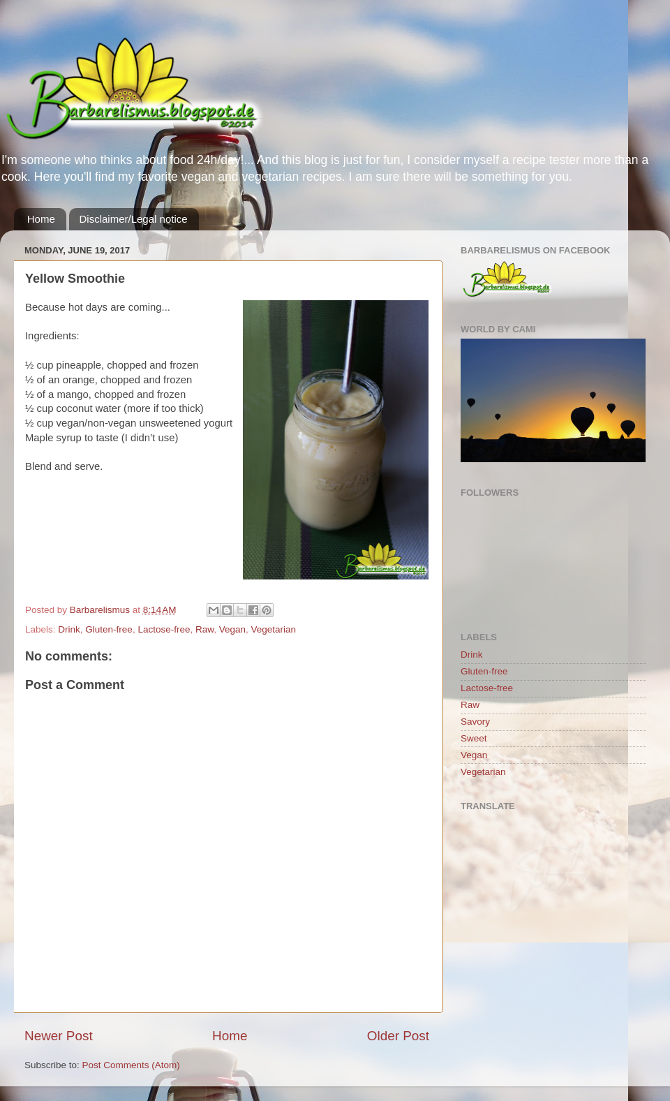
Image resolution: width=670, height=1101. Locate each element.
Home (41, 219)
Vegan (232, 629)
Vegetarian (274, 629)
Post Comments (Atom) (131, 1065)
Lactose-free (163, 629)
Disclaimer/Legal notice (134, 219)
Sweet (474, 738)
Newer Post (58, 1035)
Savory (475, 721)
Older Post (398, 1035)
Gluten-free (109, 629)
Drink (69, 629)
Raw (204, 629)
